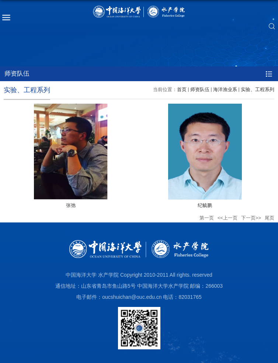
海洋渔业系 (225, 89)
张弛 (71, 205)
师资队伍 (199, 89)
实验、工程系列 (257, 89)
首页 (182, 89)
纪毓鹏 (205, 205)
